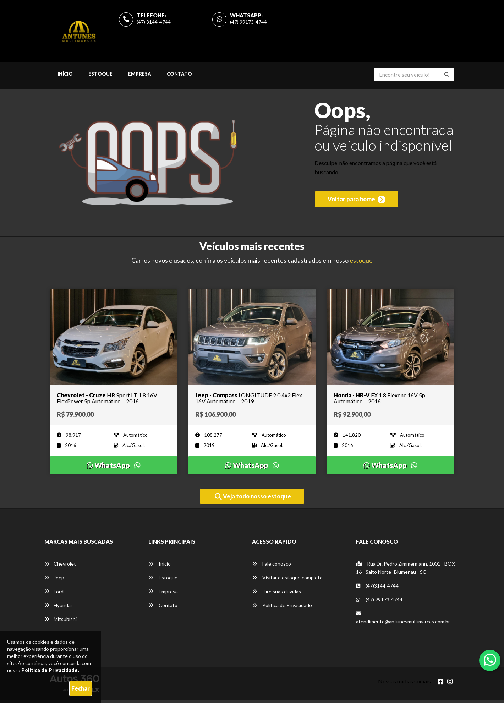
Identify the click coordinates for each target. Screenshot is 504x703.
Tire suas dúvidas (276, 595)
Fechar (80, 688)
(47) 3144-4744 (154, 24)
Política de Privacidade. (50, 670)
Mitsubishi (60, 622)
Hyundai (58, 608)
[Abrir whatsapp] (490, 659)
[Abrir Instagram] (450, 684)
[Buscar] (446, 78)
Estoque (100, 77)
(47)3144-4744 (377, 589)
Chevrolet (60, 567)
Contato (179, 77)
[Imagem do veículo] (113, 340)
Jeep (54, 581)
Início (65, 77)
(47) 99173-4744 (248, 24)
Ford (54, 595)
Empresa (139, 77)
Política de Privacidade (282, 608)
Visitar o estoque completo (287, 581)
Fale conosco (271, 567)
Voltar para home (356, 205)
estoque (361, 263)
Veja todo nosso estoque (253, 500)
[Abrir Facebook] (440, 684)
